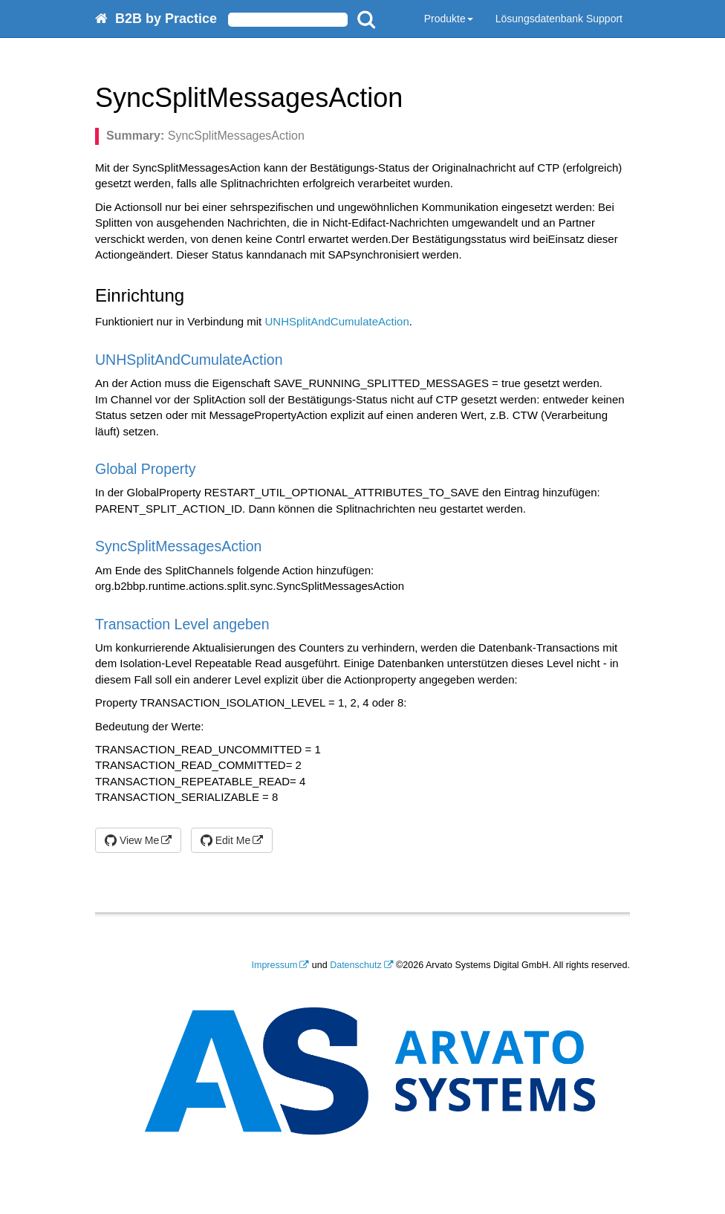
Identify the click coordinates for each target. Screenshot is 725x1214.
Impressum (275, 965)
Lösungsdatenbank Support (558, 19)
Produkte (448, 19)
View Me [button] (132, 840)
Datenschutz (355, 965)
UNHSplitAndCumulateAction (336, 321)
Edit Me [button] (225, 840)
